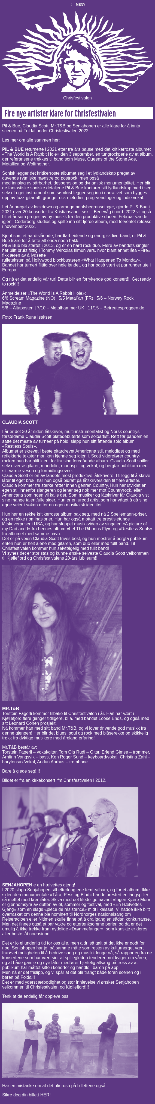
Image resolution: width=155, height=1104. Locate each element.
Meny (77, 5)
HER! (45, 1095)
